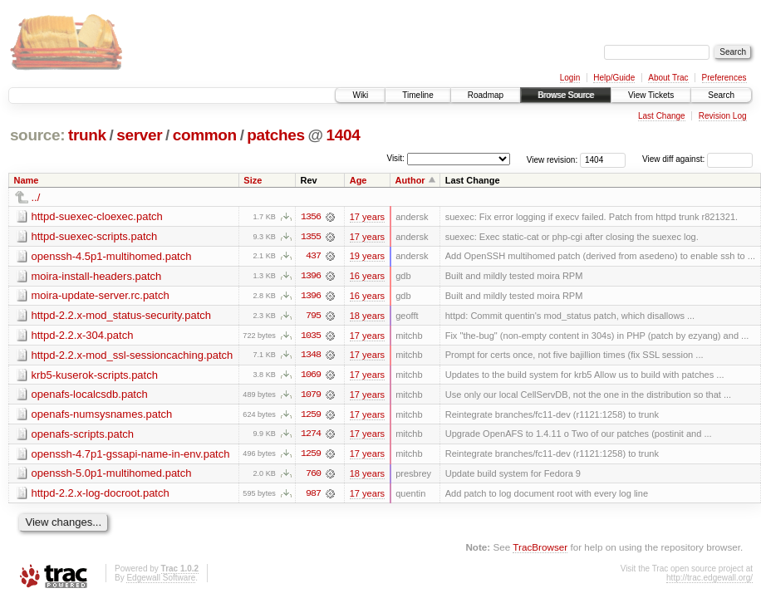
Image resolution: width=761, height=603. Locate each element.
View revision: (552, 159)
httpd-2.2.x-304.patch (83, 336)
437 (313, 256)
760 (313, 476)
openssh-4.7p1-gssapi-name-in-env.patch (131, 455)
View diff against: (697, 159)
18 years (367, 316)
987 (313, 495)
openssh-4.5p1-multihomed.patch (112, 256)
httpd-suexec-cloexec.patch (97, 216)
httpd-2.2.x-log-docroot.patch (100, 495)
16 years (367, 277)
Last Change (661, 115)
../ (36, 197)
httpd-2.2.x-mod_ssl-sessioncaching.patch (132, 356)
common (205, 135)
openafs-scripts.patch (83, 435)
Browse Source (566, 95)
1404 (343, 135)
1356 (311, 216)
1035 (311, 336)
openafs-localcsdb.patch (90, 396)
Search (721, 95)
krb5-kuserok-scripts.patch (95, 376)
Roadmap (485, 95)
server (139, 135)
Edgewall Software (160, 580)
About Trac (668, 77)
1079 (311, 396)
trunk (87, 135)
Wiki (360, 95)
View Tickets (651, 95)
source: (37, 135)
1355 (311, 236)
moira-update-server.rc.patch (100, 296)
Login (570, 77)
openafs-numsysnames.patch (102, 415)
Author (410, 180)
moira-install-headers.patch (97, 276)
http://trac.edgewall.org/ (709, 580)
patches (275, 135)
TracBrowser (540, 549)
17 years (367, 217)
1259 (311, 416)
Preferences (724, 77)
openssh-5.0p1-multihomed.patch (112, 475)
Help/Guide (614, 77)
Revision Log (723, 115)
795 (313, 316)
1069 (311, 376)
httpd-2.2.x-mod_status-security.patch (122, 316)
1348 (311, 356)
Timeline (417, 95)
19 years (367, 257)
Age (358, 180)
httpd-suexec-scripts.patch (95, 236)
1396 (311, 276)
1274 (311, 436)
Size (252, 180)
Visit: (395, 158)
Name (26, 180)
